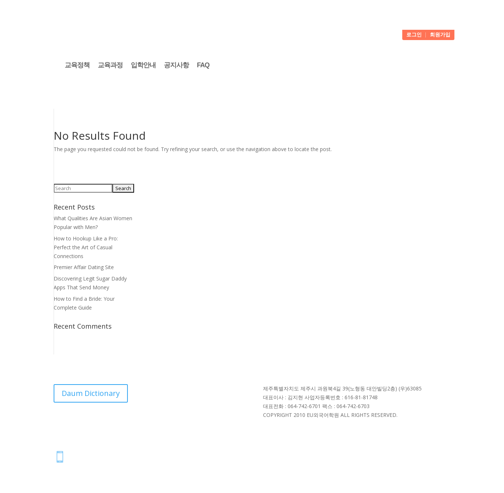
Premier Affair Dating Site (84, 267)
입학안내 (143, 65)
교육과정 (110, 65)
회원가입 (440, 35)
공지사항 (176, 65)
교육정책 (77, 65)
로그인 (414, 35)
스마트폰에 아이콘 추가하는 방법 (120, 454)
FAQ (203, 65)
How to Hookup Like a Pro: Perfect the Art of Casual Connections (86, 247)
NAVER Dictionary (147, 423)
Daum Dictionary (91, 393)
